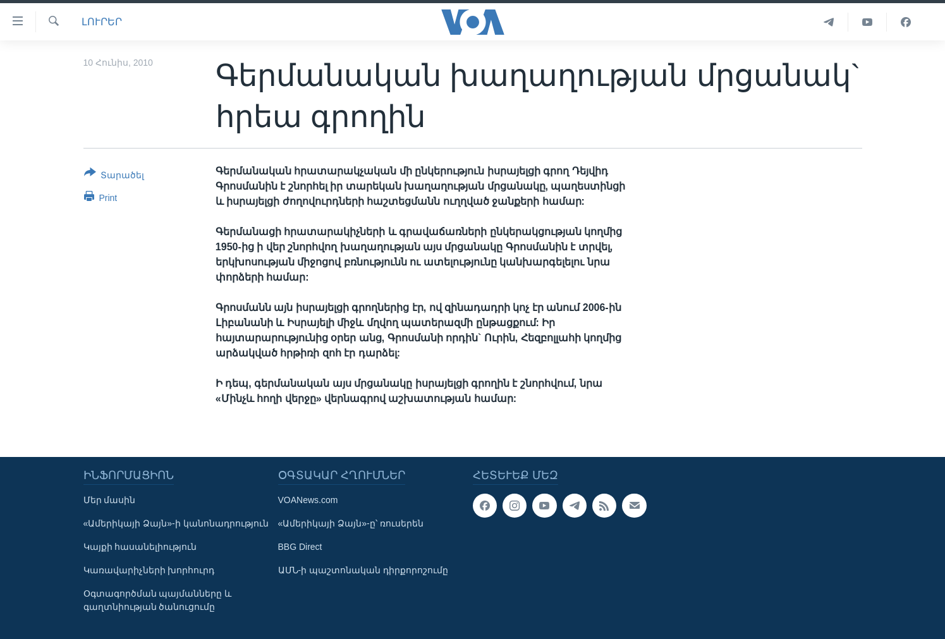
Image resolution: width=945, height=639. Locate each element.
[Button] (114, 176)
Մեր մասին (109, 500)
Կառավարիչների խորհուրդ (149, 570)
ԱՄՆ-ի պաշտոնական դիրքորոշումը (363, 570)
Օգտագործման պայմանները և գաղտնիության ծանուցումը (157, 600)
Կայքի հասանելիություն (140, 547)
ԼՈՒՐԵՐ (102, 21)
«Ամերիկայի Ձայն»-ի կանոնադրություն (176, 523)
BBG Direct (300, 547)
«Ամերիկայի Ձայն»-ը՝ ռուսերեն (351, 523)
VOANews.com (308, 500)
